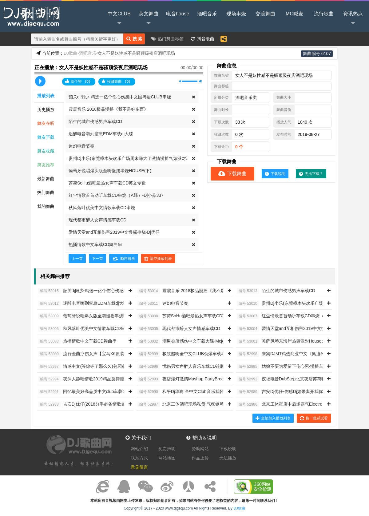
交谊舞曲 (265, 13)
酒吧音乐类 (246, 97)
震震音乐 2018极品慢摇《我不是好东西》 (108, 109)
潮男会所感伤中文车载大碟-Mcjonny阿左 (188, 341)
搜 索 (134, 38)
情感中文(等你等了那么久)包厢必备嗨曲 (88, 366)
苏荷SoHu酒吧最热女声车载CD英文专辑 (107, 183)
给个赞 (78, 81)
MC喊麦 (294, 13)
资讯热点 (353, 18)
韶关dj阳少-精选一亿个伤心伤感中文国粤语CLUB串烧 (120, 96)
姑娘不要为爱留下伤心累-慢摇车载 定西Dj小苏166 (297, 366)
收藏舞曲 (116, 81)
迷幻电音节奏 (81, 146)
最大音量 (200, 81)
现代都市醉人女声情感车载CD (97, 219)
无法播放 (227, 457)
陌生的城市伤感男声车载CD (95, 121)
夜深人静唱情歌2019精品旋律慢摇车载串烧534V (97, 379)
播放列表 (45, 95)
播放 (40, 81)
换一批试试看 (314, 418)
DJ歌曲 (31, 16)
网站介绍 (139, 448)
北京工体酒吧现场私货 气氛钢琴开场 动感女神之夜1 (199, 404)
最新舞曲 (45, 178)
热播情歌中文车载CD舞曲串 (95, 244)
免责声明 (167, 448)
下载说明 (275, 173)
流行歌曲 (324, 13)
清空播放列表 (158, 258)
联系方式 (139, 457)
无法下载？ (311, 173)
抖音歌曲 (205, 38)
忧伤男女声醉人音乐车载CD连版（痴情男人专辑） (198, 366)
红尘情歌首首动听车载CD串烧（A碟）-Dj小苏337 (116, 195)
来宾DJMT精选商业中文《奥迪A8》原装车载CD (295, 354)
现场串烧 (236, 13)
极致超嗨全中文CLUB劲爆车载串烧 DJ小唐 (191, 354)
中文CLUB (119, 18)
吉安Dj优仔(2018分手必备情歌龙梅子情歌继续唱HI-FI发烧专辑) (111, 404)
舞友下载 (45, 137)
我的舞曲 (45, 206)
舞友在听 (45, 123)
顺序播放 (123, 258)
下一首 (97, 258)
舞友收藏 (45, 151)
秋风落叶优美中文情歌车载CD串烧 (102, 207)
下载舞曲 (232, 173)
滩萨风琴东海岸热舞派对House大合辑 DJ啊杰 (293, 341)
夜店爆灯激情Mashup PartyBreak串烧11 (188, 379)
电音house (177, 13)
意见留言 (139, 467)
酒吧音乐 (207, 13)
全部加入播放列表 (273, 418)
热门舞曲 (45, 192)
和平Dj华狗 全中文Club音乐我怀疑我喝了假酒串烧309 (201, 392)
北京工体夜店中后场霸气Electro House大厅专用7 (296, 404)
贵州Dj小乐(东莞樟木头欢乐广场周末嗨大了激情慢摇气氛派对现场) (132, 158)
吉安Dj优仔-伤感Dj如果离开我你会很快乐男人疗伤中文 (301, 392)
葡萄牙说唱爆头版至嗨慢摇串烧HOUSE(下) (110, 170)
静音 (180, 81)
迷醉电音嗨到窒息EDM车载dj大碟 (101, 133)
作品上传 (200, 457)
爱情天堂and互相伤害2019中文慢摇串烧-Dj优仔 (114, 232)
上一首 (77, 258)
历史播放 (45, 109)
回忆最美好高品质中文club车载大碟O (86, 392)
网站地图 (167, 457)
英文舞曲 (148, 18)
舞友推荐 (45, 164)
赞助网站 (200, 448)
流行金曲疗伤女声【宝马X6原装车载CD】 (90, 354)
